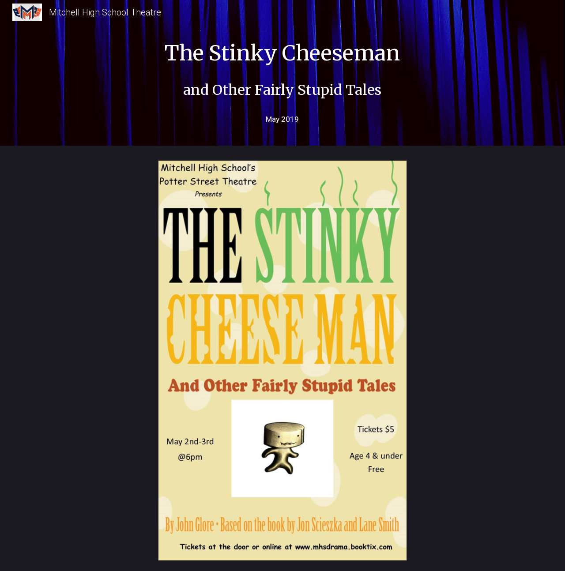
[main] (282, 63)
